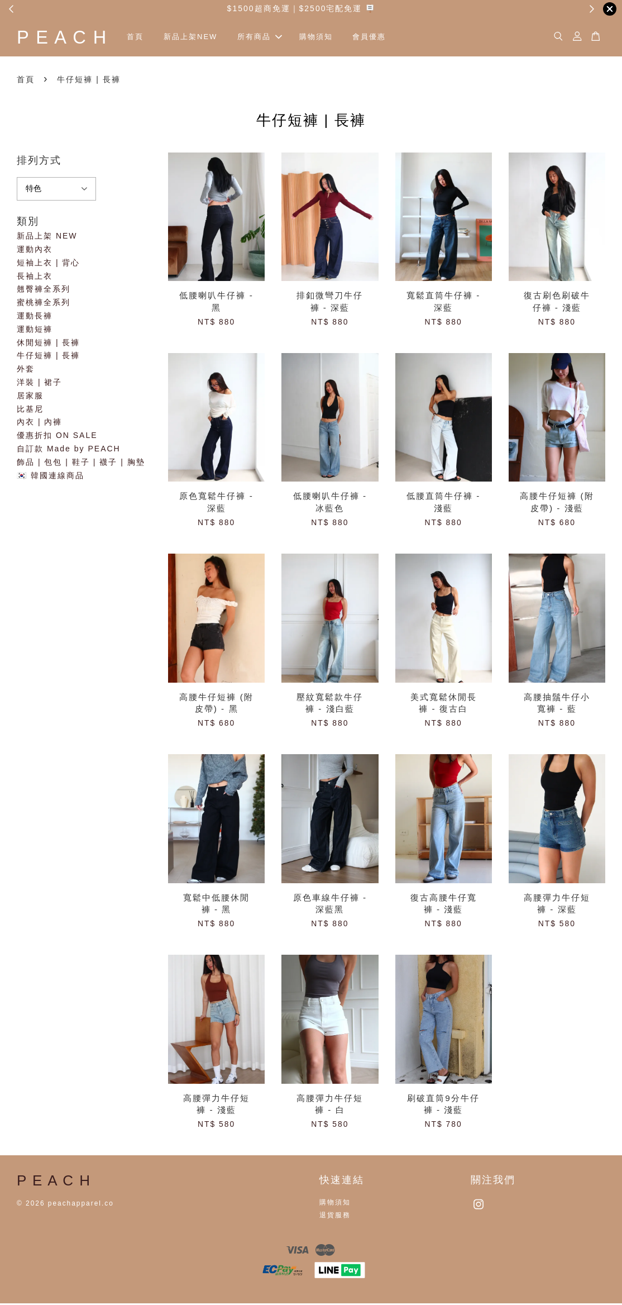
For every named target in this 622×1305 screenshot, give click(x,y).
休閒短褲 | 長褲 (48, 344)
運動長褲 (34, 317)
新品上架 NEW (47, 237)
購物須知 (330, 38)
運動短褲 (34, 330)
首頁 (149, 38)
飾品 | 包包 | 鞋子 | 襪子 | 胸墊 (81, 463)
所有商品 (274, 38)
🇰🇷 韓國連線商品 (50, 477)
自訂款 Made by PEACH (69, 450)
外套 (26, 370)
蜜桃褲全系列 (43, 303)
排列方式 (39, 162)
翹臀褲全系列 (43, 291)
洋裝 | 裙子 (39, 383)
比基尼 (30, 410)
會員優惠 (383, 38)
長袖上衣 (34, 277)
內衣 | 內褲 (39, 424)
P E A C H (69, 38)
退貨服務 (335, 1217)
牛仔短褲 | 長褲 (48, 357)
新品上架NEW (205, 38)
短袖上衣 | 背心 (48, 264)
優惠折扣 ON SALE (57, 436)
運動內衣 (34, 250)
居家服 (30, 397)
